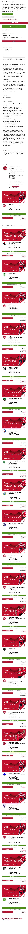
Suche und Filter (6, 29)
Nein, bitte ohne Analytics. (8, 16)
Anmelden (14, 41)
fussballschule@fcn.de (15, 186)
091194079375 (14, 187)
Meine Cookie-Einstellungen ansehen (9, 19)
